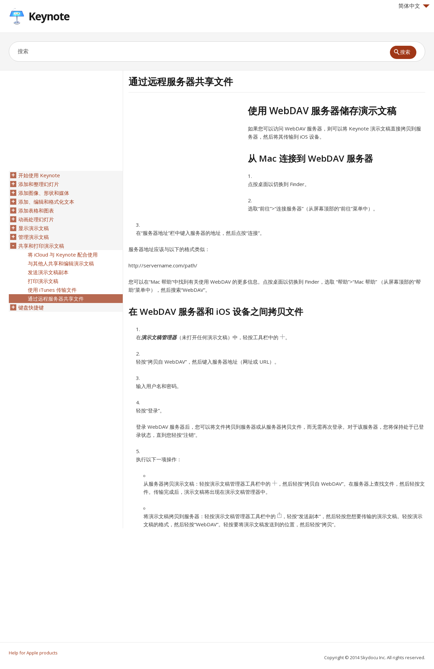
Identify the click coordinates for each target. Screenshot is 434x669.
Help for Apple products (33, 653)
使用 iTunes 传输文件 (52, 289)
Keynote (49, 16)
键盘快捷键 (31, 307)
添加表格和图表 (36, 210)
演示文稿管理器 (159, 337)
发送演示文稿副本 (48, 272)
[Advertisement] (185, 152)
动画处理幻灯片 (36, 219)
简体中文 (414, 5)
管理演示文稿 (33, 237)
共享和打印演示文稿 (41, 245)
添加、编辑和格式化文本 (46, 201)
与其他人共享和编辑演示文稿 (61, 263)
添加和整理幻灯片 (38, 184)
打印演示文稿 (43, 281)
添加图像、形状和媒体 (43, 192)
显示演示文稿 (33, 228)
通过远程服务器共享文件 (56, 298)
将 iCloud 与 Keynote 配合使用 (63, 254)
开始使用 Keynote (39, 175)
